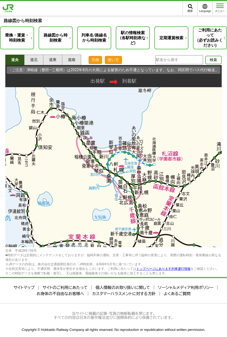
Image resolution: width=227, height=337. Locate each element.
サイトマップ (24, 287)
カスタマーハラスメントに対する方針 (124, 293)
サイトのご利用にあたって (65, 287)
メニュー (220, 8)
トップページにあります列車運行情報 (163, 269)
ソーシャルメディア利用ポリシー (185, 287)
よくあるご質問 (177, 293)
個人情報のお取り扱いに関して (123, 287)
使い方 (113, 60)
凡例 (95, 60)
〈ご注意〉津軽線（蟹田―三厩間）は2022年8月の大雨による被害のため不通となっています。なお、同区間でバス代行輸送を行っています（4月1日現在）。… (114, 70)
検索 (190, 11)
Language (205, 11)
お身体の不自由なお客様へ (60, 293)
